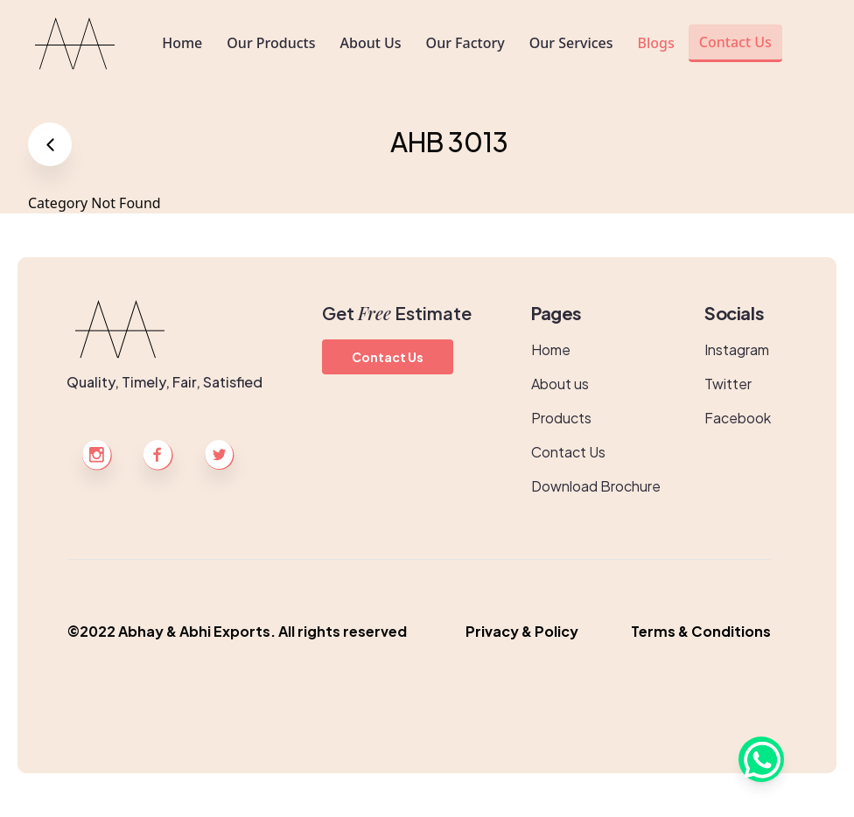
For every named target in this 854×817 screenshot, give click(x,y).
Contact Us (388, 357)
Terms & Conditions (701, 631)
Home (550, 349)
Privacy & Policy (522, 631)
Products (561, 417)
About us (560, 383)
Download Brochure (596, 486)
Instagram (736, 349)
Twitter (728, 383)
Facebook (737, 417)
